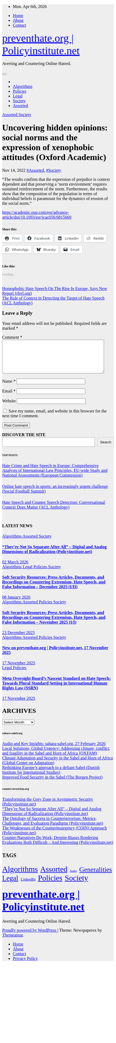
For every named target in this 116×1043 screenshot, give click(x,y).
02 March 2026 (15, 568)
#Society (53, 170)
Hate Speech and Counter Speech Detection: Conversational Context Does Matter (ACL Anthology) (53, 511)
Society (19, 101)
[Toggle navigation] (4, 74)
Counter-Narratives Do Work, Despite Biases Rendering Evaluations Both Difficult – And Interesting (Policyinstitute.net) (57, 846)
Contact (19, 25)
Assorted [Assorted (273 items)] (53, 876)
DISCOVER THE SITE (23, 441)
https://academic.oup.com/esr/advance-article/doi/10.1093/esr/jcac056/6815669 (36, 214)
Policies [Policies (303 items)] (50, 884)
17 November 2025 (18, 669)
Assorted (20, 105)
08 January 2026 (16, 603)
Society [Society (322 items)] (76, 884)
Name (9, 387)
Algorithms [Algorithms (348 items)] (20, 875)
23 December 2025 (18, 639)
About (18, 20)
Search (105, 449)
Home (18, 15)
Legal (17, 96)
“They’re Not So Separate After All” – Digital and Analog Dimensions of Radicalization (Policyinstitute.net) (54, 555)
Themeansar (12, 941)
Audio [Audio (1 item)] (73, 877)
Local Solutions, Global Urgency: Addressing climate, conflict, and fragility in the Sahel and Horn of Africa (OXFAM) (56, 757)
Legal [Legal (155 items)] (10, 885)
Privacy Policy (25, 965)
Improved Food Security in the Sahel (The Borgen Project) (52, 783)
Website (9, 407)
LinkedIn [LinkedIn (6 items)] (28, 885)
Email (9, 397)
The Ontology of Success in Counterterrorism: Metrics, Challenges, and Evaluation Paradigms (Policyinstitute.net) (52, 827)
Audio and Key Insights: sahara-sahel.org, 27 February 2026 (54, 750)
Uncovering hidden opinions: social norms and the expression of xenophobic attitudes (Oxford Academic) (55, 142)
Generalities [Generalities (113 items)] (95, 876)
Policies (19, 91)
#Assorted (35, 170)
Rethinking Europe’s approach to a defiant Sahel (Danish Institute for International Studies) (51, 776)
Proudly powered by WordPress (29, 936)
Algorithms (22, 86)
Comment (12, 337)
